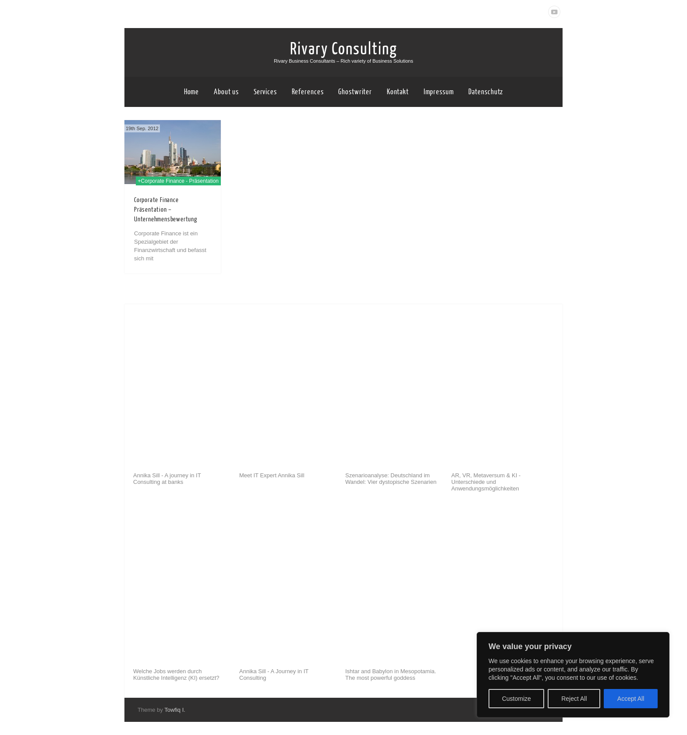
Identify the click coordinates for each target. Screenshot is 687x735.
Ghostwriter (355, 92)
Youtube (554, 12)
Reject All (574, 698)
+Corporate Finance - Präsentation (178, 181)
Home (191, 92)
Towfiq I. (174, 710)
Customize (516, 698)
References (308, 92)
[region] (573, 674)
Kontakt (398, 92)
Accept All (630, 698)
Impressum (439, 92)
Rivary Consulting (343, 49)
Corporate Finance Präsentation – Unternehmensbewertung (165, 209)
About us (226, 92)
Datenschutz (485, 92)
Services (265, 92)
